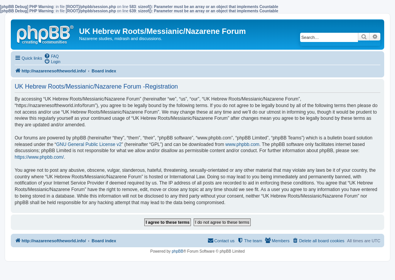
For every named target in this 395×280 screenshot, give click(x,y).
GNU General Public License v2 (88, 144)
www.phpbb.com (242, 144)
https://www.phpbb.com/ (39, 157)
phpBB (177, 251)
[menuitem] (51, 56)
